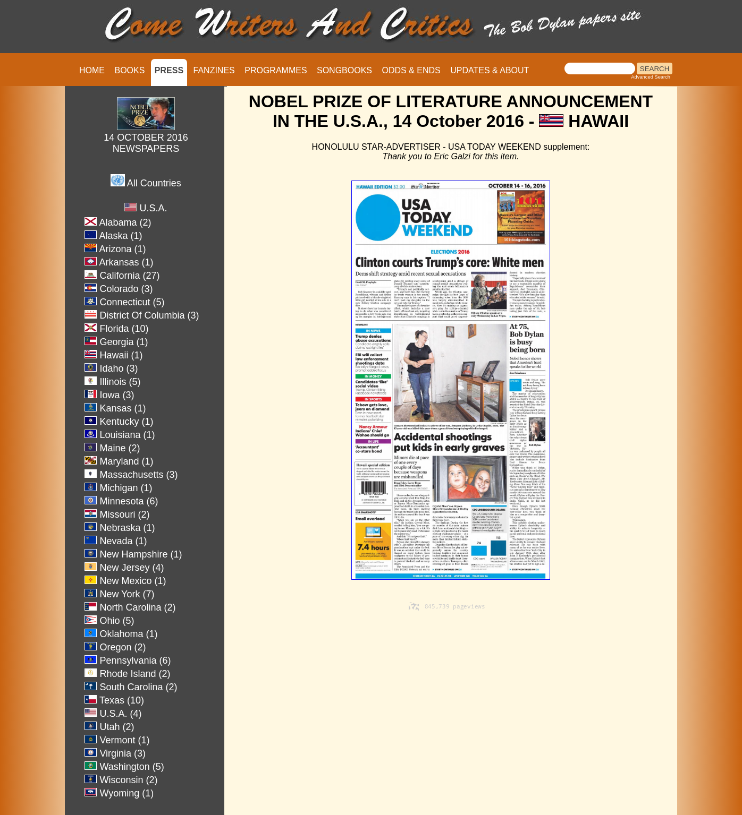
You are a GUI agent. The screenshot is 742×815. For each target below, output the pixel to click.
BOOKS (129, 70)
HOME (92, 70)
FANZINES (214, 70)
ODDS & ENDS (411, 70)
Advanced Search (650, 77)
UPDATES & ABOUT (489, 70)
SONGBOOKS (344, 70)
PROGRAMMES (275, 70)
